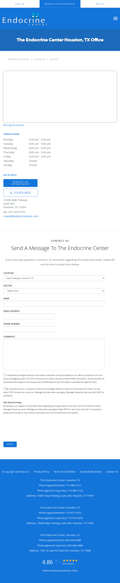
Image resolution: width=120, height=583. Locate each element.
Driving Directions (13, 125)
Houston (54, 59)
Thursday (33, 152)
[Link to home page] (55, 18)
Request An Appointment (20, 182)
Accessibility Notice (91, 471)
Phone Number (11, 323)
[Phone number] (20, 192)
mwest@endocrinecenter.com (20, 216)
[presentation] (29, 428)
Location (8, 273)
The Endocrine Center (18, 59)
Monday (33, 139)
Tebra (75, 570)
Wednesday (33, 148)
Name (6, 298)
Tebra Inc (24, 471)
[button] (60, 4)
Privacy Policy (41, 471)
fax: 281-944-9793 (14, 212)
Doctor (7, 285)
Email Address (11, 311)
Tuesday (33, 143)
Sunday (33, 165)
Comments (9, 336)
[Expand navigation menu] (115, 18)
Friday (33, 156)
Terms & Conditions (64, 471)
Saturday (33, 160)
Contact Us (39, 59)
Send (10, 444)
